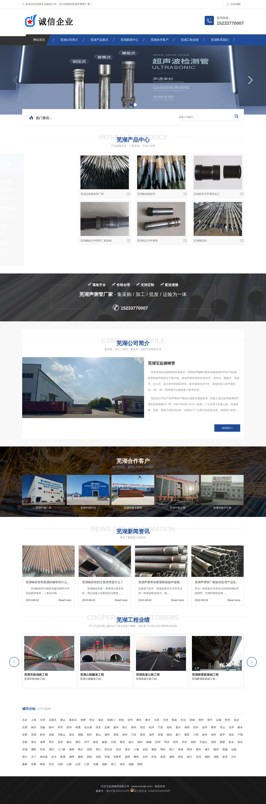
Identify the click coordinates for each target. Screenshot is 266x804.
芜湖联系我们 (220, 39)
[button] (250, 80)
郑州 (175, 742)
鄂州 (163, 749)
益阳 (127, 756)
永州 (145, 756)
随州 (216, 749)
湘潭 (71, 756)
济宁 (86, 742)
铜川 (189, 756)
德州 (140, 742)
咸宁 (207, 749)
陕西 (140, 764)
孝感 (180, 749)
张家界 (117, 756)
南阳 (71, 749)
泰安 (95, 742)
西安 (180, 756)
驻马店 (108, 749)
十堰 (136, 749)
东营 (60, 742)
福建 (131, 764)
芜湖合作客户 (159, 39)
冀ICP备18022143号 (118, 790)
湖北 (122, 764)
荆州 (189, 749)
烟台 (69, 742)
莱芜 (122, 742)
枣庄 (51, 742)
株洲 (62, 756)
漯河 (51, 749)
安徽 (95, 764)
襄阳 (154, 749)
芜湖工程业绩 (190, 39)
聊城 (148, 742)
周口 (98, 749)
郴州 (136, 756)
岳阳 (98, 756)
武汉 (118, 749)
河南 (60, 764)
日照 (113, 742)
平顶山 (203, 742)
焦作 (240, 742)
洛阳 (193, 742)
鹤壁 (222, 742)
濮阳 (33, 749)
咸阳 (207, 756)
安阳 (213, 742)
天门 (33, 756)
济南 (24, 742)
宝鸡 (198, 756)
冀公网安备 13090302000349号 (150, 790)
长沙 (54, 756)
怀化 (154, 756)
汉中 (233, 756)
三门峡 (61, 749)
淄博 (42, 742)
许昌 (42, 749)
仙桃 (233, 749)
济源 (24, 749)
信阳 (89, 749)
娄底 (163, 756)
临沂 (131, 742)
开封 (184, 742)
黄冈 (198, 749)
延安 (225, 756)
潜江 (24, 756)
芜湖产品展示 (99, 39)
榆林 (24, 764)
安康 (33, 764)
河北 (51, 764)
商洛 (42, 764)
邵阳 (89, 756)
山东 (78, 764)
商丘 (80, 749)
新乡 (231, 742)
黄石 (127, 749)
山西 (69, 764)
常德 (107, 756)
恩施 (225, 749)
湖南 (104, 764)
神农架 (44, 756)
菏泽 (166, 742)
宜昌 (145, 749)
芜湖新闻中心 (129, 39)
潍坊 (78, 742)
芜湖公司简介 (69, 39)
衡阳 (80, 756)
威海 (104, 742)
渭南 (216, 756)
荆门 (171, 749)
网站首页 (39, 39)
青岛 (33, 742)
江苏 (86, 764)
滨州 (157, 742)
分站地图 (233, 4)
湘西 (171, 756)
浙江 (113, 764)
